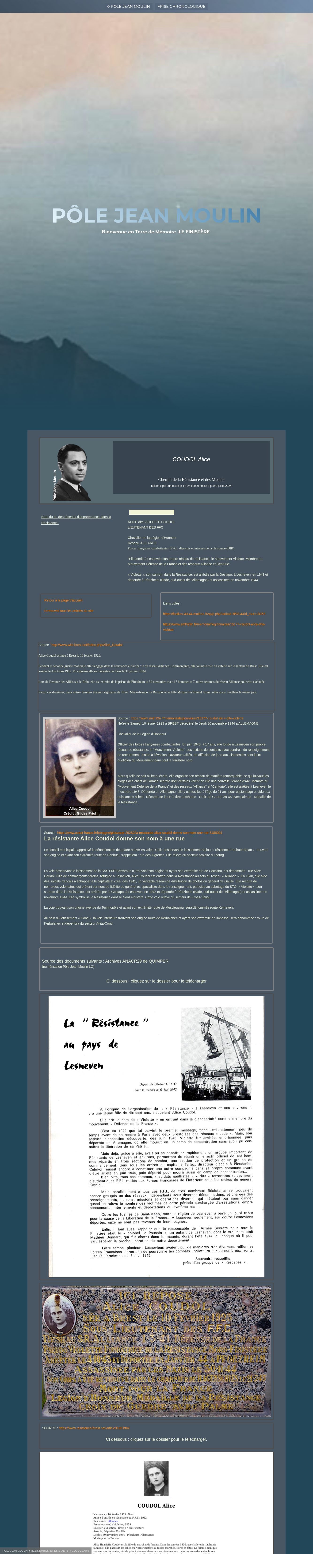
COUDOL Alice (80, 1550)
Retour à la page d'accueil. (63, 600)
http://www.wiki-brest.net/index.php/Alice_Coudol (87, 645)
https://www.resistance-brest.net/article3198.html (94, 1428)
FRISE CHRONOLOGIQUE (181, 6)
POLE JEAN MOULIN (130, 6)
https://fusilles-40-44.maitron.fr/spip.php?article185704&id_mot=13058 (214, 614)
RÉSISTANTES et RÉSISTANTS (49, 1550)
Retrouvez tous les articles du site (68, 611)
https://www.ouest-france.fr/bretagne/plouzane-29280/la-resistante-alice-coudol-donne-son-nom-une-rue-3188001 (139, 833)
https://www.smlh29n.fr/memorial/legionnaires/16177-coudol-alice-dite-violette (187, 718)
